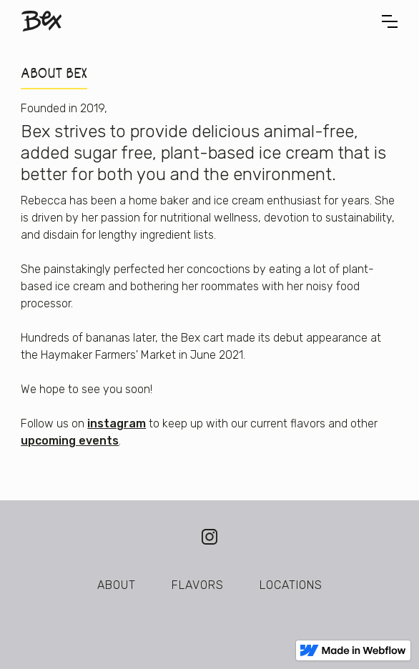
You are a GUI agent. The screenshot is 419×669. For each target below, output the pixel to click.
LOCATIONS (291, 585)
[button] (390, 21)
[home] (41, 21)
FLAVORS (198, 585)
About (116, 585)
